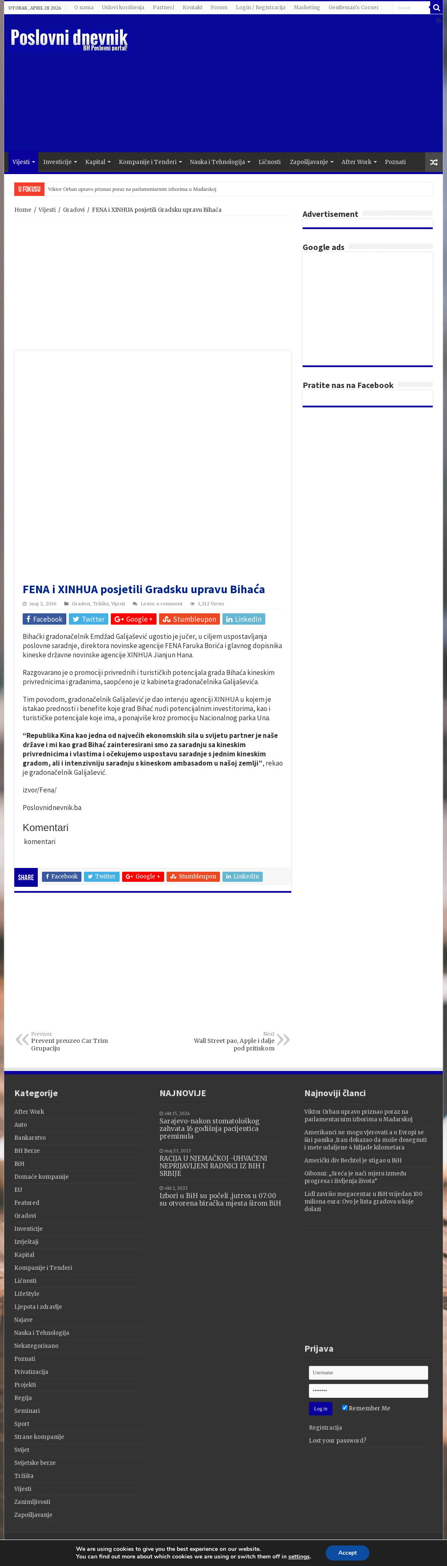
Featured (26, 1202)
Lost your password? (337, 1440)
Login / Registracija (260, 7)
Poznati (395, 162)
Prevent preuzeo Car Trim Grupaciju (74, 1041)
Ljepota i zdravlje (38, 1307)
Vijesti (21, 162)
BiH (19, 1163)
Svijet (21, 1450)
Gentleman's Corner (354, 7)
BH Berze (27, 1150)
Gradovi (74, 210)
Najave (23, 1320)
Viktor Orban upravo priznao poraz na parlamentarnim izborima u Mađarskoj (132, 189)
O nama (84, 7)
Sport (21, 1424)
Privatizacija (31, 1372)
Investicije (57, 162)
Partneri (163, 7)
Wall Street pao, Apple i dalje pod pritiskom (231, 1041)
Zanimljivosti (32, 1502)
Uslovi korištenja (123, 7)
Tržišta (101, 604)
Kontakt (192, 7)
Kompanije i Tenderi (148, 162)
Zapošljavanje (309, 162)
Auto (20, 1124)
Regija (23, 1398)
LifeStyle (26, 1294)
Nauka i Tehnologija (217, 162)
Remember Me (366, 1408)
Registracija (325, 1427)
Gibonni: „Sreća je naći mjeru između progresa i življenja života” (355, 1177)
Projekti (25, 1385)
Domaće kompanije (41, 1176)
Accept (352, 1553)
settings (301, 1557)
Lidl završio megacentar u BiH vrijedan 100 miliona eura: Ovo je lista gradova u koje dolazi (363, 1202)
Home (22, 210)
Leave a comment (162, 604)
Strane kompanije (39, 1437)
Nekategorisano (36, 1346)
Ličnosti (270, 162)
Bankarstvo (30, 1137)
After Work (356, 162)
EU (18, 1189)
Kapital (95, 162)
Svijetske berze (35, 1463)
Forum (219, 7)
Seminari (27, 1411)
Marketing (307, 7)
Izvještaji (26, 1242)
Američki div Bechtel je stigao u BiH (353, 1160)
